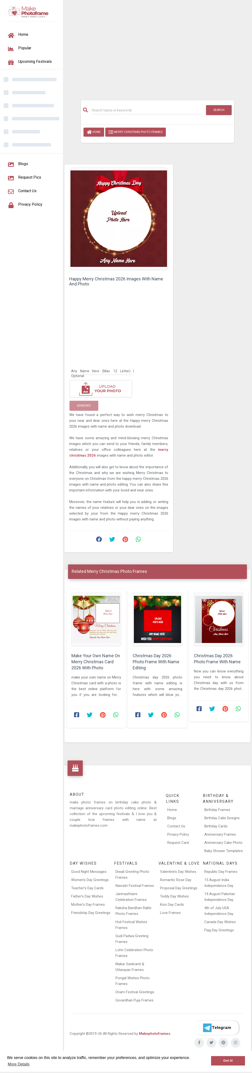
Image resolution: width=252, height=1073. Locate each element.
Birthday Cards (216, 826)
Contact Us (176, 826)
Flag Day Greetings (219, 930)
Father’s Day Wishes (87, 896)
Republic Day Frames (220, 871)
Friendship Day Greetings (90, 913)
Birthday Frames (217, 810)
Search (218, 110)
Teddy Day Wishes (174, 896)
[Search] (147, 110)
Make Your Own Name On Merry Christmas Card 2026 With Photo (95, 661)
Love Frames (170, 913)
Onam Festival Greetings (134, 992)
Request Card (178, 842)
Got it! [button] (228, 1060)
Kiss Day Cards (172, 904)
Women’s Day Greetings (90, 880)
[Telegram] (216, 1028)
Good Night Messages (89, 871)
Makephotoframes (154, 1033)
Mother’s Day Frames (88, 904)
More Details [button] (19, 1064)
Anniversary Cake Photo (223, 842)
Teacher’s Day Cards (87, 888)
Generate (84, 405)
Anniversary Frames (220, 834)
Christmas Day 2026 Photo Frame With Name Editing (156, 661)
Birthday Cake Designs (222, 818)
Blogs (171, 818)
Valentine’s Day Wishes (178, 871)
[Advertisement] (157, 47)
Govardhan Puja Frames (134, 1000)
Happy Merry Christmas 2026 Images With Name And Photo (116, 281)
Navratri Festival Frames (134, 885)
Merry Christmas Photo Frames (135, 132)
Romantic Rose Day (175, 880)
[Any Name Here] (102, 370)
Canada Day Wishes (220, 922)
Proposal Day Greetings (178, 888)
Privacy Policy (178, 834)
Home (94, 132)
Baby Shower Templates (223, 851)
